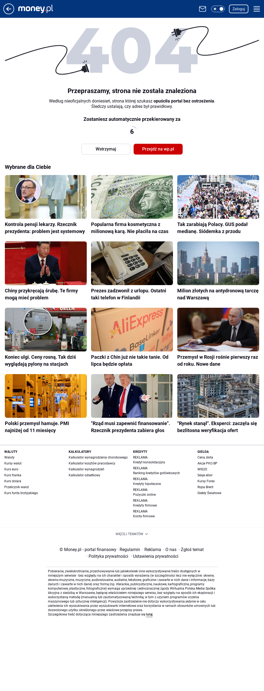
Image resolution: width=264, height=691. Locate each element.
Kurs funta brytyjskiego (21, 493)
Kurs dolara (12, 481)
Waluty (9, 457)
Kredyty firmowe (145, 505)
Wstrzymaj (106, 149)
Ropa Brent (205, 487)
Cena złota (205, 457)
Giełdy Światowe (209, 493)
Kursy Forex (206, 481)
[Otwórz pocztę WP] (202, 9)
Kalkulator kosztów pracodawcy (92, 463)
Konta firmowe (144, 516)
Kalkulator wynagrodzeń (86, 469)
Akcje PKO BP (207, 463)
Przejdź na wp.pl (158, 149)
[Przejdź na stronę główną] (8, 12)
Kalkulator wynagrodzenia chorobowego (98, 457)
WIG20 (202, 469)
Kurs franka (12, 475)
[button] (218, 9)
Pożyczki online (144, 495)
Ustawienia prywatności (154, 556)
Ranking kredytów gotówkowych (156, 473)
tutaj (149, 614)
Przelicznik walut (16, 487)
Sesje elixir (205, 475)
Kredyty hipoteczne (147, 484)
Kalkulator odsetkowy (84, 475)
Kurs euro (11, 469)
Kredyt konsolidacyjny (149, 462)
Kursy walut (13, 463)
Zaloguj (238, 9)
